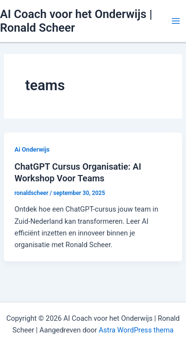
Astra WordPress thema (136, 330)
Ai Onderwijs (32, 149)
